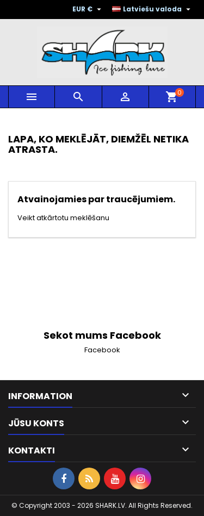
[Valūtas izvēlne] (88, 9)
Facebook (102, 350)
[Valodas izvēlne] (152, 9)
